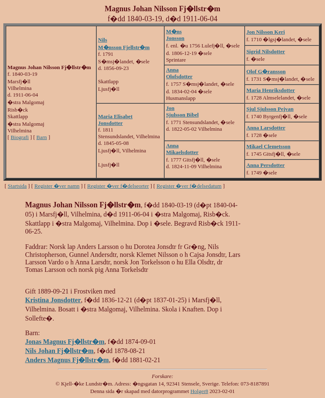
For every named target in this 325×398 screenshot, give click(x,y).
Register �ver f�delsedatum (189, 186)
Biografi (20, 137)
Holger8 (199, 391)
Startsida (17, 186)
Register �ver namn (57, 186)
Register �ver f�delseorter (118, 186)
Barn (41, 137)
